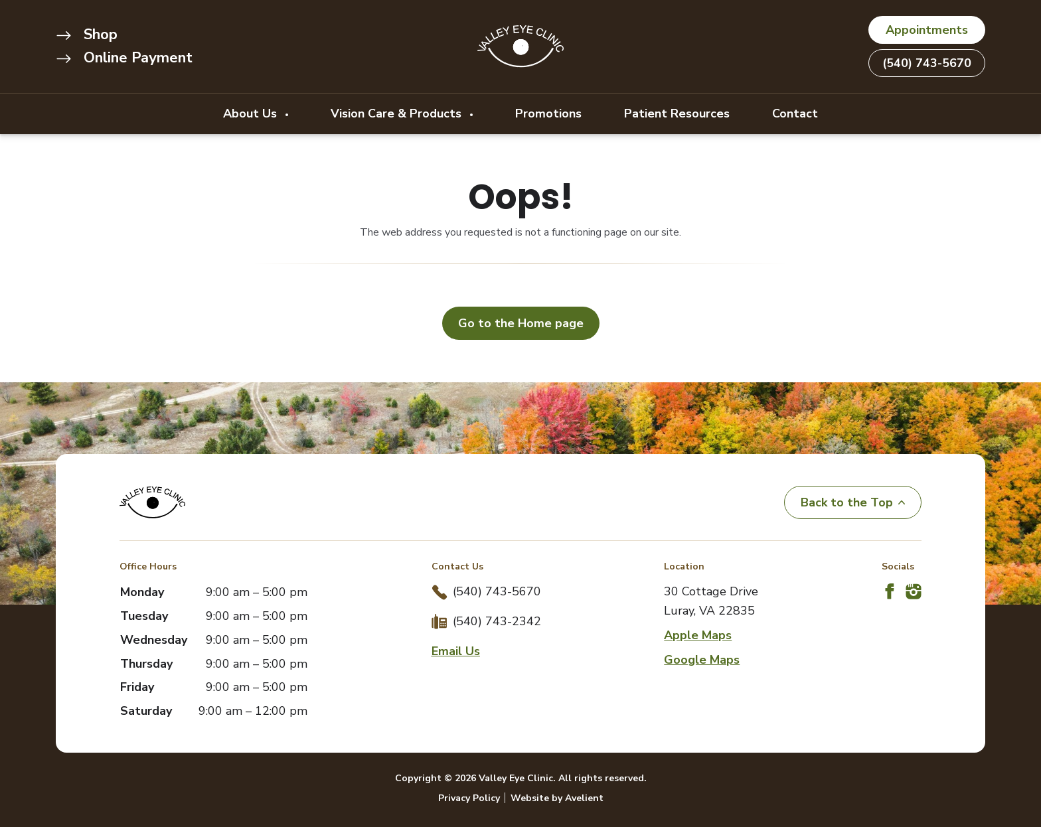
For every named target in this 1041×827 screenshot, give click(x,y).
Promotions (548, 113)
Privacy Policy (469, 798)
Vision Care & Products (398, 113)
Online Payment (124, 58)
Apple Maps (698, 635)
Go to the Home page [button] (521, 323)
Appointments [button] (927, 30)
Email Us (456, 651)
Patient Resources (677, 113)
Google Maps (702, 660)
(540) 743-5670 (497, 591)
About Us (251, 113)
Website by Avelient (557, 798)
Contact (795, 113)
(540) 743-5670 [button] (926, 63)
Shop (87, 34)
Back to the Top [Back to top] (853, 502)
